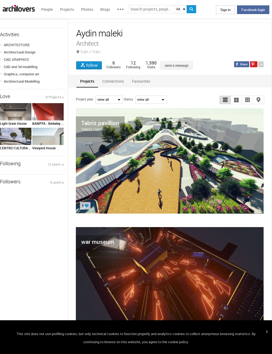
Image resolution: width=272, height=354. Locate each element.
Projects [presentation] (87, 81)
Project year (84, 99)
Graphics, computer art (21, 74)
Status (128, 99)
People (47, 9)
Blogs (105, 9)
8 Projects (53, 97)
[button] (225, 100)
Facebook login (253, 9)
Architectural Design (19, 52)
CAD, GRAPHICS (16, 59)
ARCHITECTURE (17, 44)
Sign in (225, 9)
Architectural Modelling (22, 81)
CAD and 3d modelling (20, 66)
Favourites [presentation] (141, 81)
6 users (55, 182)
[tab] (87, 81)
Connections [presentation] (113, 81)
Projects (67, 9)
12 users (54, 164)
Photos (87, 9)
